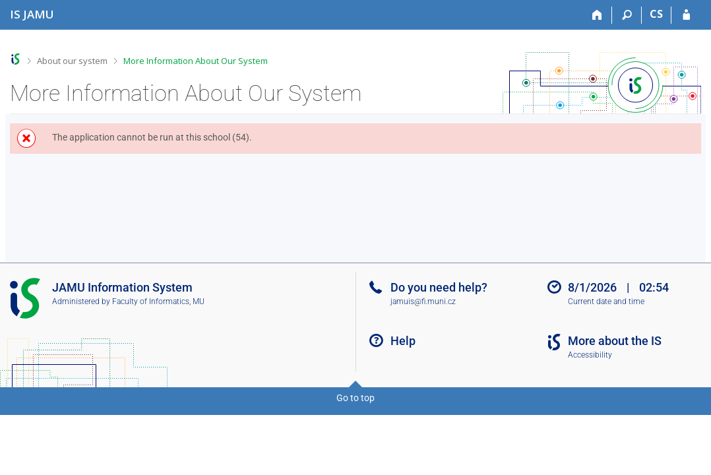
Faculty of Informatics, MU (158, 301)
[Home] (597, 15)
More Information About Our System (195, 61)
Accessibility (590, 355)
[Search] (627, 15)
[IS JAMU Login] (686, 15)
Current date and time (606, 301)
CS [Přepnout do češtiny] (656, 14)
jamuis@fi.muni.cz (423, 301)
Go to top (355, 398)
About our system (72, 61)
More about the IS (615, 341)
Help (403, 341)
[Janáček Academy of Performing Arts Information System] (32, 14)
